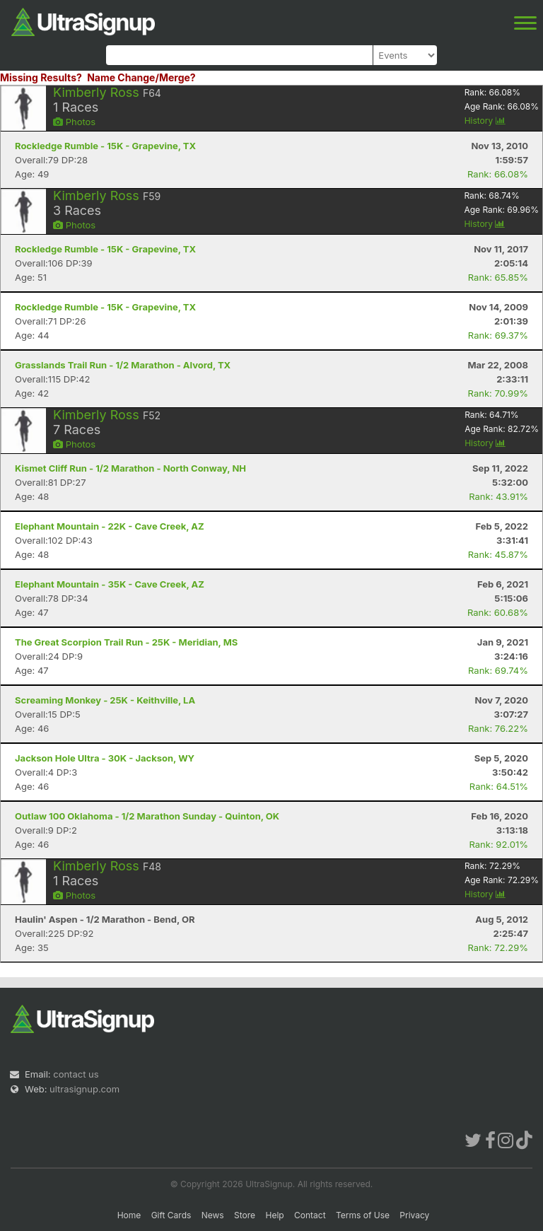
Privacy (414, 1215)
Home (129, 1215)
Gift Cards (171, 1215)
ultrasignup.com (84, 1089)
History (485, 120)
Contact (310, 1215)
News (213, 1215)
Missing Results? (41, 77)
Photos (74, 121)
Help (274, 1215)
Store (244, 1215)
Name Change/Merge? (141, 77)
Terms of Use (363, 1215)
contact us (75, 1074)
